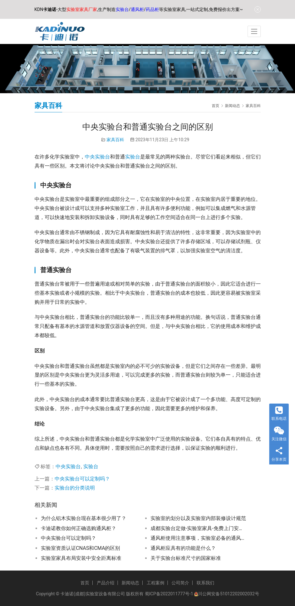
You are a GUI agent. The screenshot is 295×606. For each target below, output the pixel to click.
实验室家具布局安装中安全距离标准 (81, 558)
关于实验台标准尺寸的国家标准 (185, 558)
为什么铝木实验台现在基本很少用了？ (83, 518)
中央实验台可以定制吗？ (82, 479)
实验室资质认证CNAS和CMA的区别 (80, 548)
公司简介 (180, 582)
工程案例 (155, 582)
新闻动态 (130, 582)
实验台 (132, 157)
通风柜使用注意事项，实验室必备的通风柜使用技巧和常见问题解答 (198, 538)
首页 (215, 106)
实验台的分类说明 (75, 488)
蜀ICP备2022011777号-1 (169, 593)
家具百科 (115, 139)
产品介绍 (105, 582)
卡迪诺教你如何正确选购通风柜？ (78, 528)
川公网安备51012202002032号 (228, 593)
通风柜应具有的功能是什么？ (183, 548)
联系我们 (205, 582)
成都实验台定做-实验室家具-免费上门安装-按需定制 (198, 528)
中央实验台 (97, 157)
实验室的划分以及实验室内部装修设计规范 (198, 518)
